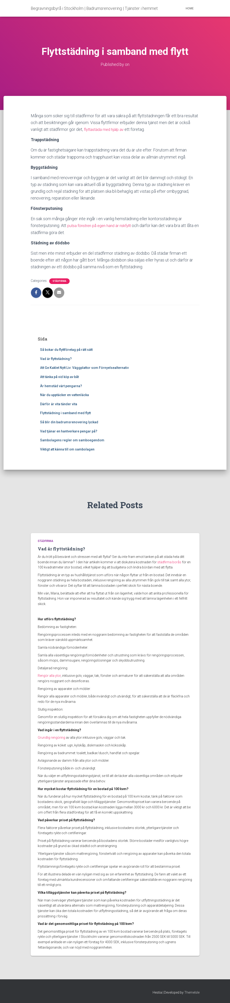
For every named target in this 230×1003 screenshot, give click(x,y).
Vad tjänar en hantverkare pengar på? (68, 431)
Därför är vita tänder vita (58, 404)
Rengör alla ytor (49, 675)
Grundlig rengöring (51, 737)
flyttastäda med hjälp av (105, 129)
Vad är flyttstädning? (56, 359)
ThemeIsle (192, 992)
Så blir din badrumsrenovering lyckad (69, 422)
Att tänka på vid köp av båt (59, 377)
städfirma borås (169, 562)
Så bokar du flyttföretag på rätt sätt (66, 350)
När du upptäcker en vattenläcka (64, 395)
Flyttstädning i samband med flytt (65, 413)
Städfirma (59, 281)
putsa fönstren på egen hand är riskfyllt (102, 225)
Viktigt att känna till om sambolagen (67, 449)
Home (190, 8)
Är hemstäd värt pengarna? (61, 386)
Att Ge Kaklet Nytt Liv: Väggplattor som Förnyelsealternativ (84, 368)
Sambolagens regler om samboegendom (72, 440)
